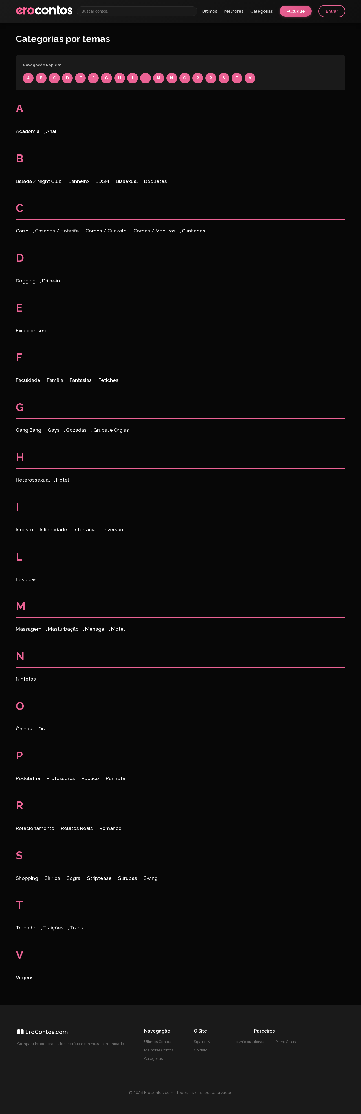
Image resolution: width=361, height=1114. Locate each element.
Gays (54, 430)
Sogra (74, 879)
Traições (54, 928)
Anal (51, 132)
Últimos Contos (157, 1042)
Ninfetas (26, 679)
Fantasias (81, 381)
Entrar (332, 11)
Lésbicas (26, 580)
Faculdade (28, 381)
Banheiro (79, 181)
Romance (110, 829)
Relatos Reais (77, 829)
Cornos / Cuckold (106, 231)
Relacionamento (36, 829)
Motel (118, 629)
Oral (43, 729)
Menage (95, 629)
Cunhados (193, 231)
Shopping (27, 879)
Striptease (100, 879)
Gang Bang (29, 430)
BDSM (102, 181)
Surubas (128, 879)
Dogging (26, 281)
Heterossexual (33, 480)
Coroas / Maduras (155, 231)
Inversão (113, 530)
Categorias (261, 11)
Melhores (234, 11)
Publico (91, 779)
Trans (76, 928)
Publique (296, 11)
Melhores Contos (158, 1050)
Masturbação (64, 629)
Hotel (62, 480)
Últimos (209, 11)
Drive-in (51, 281)
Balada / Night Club (39, 181)
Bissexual (127, 181)
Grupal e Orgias (111, 430)
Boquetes (155, 181)
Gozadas (77, 430)
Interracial (86, 530)
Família (55, 381)
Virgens (25, 978)
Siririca (53, 879)
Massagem (29, 629)
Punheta (115, 779)
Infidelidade (54, 530)
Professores (61, 779)
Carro (23, 231)
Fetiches (108, 381)
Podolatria (28, 779)
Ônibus (24, 729)
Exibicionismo (32, 331)
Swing (151, 879)
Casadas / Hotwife (57, 231)
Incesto (25, 530)
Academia (28, 132)
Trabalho (27, 928)
